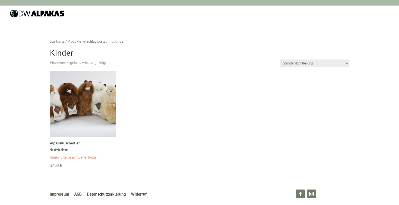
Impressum (59, 194)
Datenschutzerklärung (106, 194)
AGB (78, 194)
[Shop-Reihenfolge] (314, 63)
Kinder (212, 14)
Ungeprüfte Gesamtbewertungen (74, 157)
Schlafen (122, 14)
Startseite (57, 41)
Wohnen (148, 14)
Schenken (238, 14)
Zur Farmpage (276, 14)
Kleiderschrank (181, 14)
